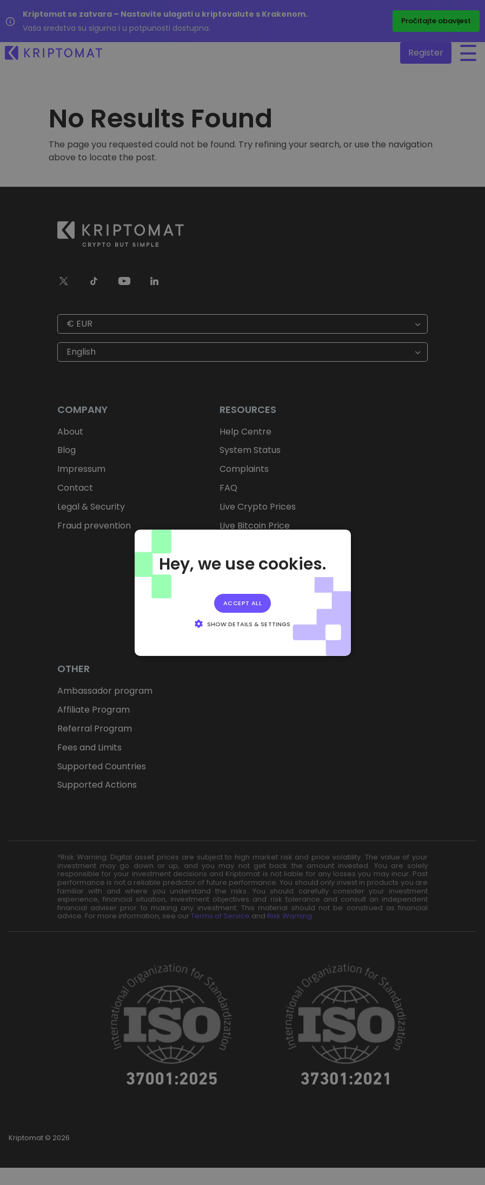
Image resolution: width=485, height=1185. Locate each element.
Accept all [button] (242, 602)
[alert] (242, 592)
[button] (242, 623)
